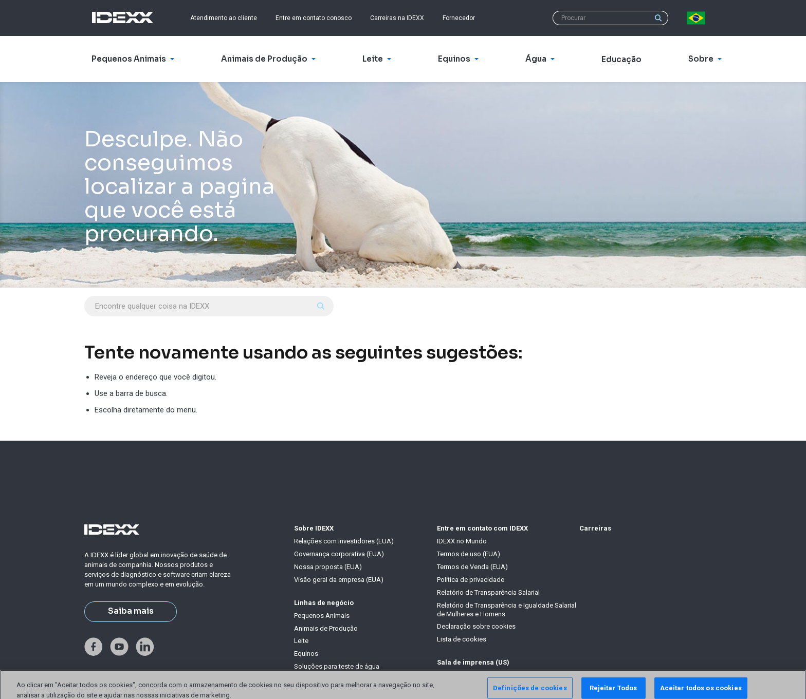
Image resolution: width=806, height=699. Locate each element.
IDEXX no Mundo (462, 541)
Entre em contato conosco (314, 18)
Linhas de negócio (324, 603)
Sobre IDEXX (314, 528)
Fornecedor (459, 18)
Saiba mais (131, 611)
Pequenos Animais (322, 615)
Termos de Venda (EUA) (472, 567)
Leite (301, 641)
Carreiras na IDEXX (397, 18)
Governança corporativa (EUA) (339, 554)
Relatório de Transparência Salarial (488, 592)
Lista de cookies (461, 639)
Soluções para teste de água (336, 666)
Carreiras (595, 528)
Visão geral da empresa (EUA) (338, 579)
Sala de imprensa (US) (473, 662)
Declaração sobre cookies (476, 626)
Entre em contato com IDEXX (482, 528)
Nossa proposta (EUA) (328, 567)
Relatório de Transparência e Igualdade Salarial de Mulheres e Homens (506, 609)
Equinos (306, 653)
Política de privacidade (470, 579)
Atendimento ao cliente (223, 18)
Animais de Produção (326, 628)
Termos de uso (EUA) (468, 554)
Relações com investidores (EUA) (344, 541)
